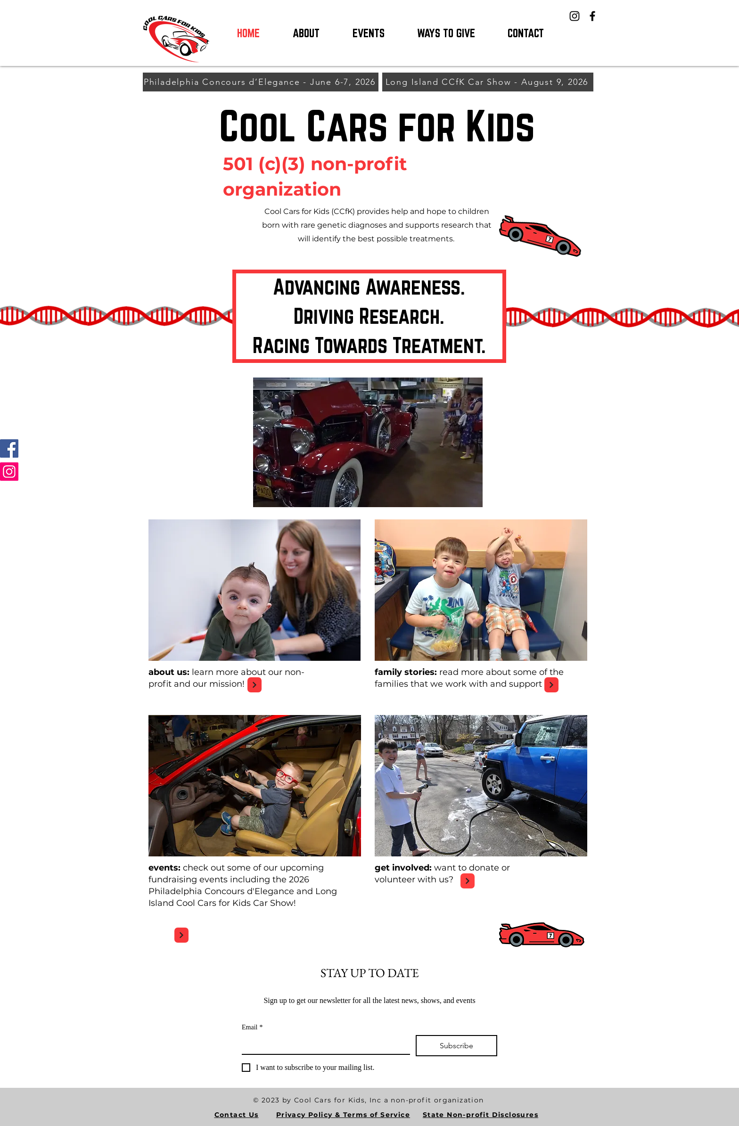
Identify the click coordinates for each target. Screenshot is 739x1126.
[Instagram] (574, 16)
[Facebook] (592, 16)
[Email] (323, 1044)
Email (252, 1027)
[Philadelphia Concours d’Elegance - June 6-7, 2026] (260, 82)
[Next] (254, 684)
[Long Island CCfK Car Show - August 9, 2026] (487, 82)
